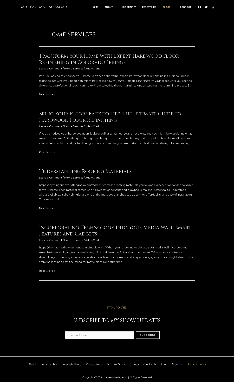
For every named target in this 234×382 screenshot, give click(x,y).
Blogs (167, 7)
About (110, 7)
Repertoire (149, 7)
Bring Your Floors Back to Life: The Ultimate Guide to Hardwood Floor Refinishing (110, 117)
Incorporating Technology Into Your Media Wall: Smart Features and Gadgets (115, 230)
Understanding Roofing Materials (85, 171)
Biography (129, 7)
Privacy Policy (91, 363)
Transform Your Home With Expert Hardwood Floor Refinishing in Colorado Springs (109, 59)
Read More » (47, 94)
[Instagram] (213, 7)
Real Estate (153, 363)
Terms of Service (116, 363)
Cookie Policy (41, 363)
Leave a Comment (51, 68)
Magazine (184, 363)
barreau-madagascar (43, 7)
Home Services (74, 68)
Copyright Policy (66, 363)
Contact (185, 7)
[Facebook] (199, 7)
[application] (114, 7)
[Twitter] (206, 7)
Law (169, 363)
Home (94, 7)
